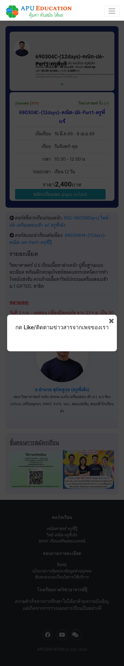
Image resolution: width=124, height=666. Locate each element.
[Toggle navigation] (112, 11)
